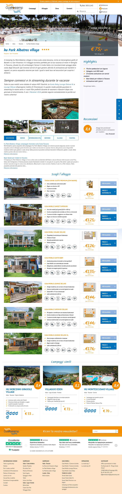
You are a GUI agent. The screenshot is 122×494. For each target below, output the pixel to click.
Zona (57, 8)
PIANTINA (72, 138)
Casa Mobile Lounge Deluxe (69, 468)
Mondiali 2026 (35, 92)
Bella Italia (26, 485)
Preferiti (104, 12)
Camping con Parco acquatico (70, 485)
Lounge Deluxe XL (66, 84)
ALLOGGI (60, 138)
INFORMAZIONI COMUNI (10, 461)
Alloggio (45, 8)
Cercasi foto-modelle (9, 478)
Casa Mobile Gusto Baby (68, 471)
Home (7, 44)
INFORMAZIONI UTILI (35, 138)
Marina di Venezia (27, 471)
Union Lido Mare (27, 480)
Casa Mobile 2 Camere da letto (70, 463)
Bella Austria (45, 475)
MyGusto (104, 9)
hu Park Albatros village (32, 44)
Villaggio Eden (27, 490)
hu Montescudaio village (49, 471)
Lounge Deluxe (10, 87)
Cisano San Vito (27, 487)
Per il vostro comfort (8, 468)
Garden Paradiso (27, 466)
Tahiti (24, 478)
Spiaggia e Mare (27, 475)
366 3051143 (87, 5)
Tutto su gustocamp (8, 463)
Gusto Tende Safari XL (68, 478)
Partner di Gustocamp (9, 473)
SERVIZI (22, 138)
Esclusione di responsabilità (10, 480)
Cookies (5, 485)
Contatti (69, 8)
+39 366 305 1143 (107, 472)
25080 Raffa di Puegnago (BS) (109, 470)
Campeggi (32, 8)
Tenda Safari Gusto (67, 475)
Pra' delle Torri (27, 468)
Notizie (5, 466)
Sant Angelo (26, 473)
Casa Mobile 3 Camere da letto (70, 466)
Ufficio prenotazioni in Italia (108, 463)
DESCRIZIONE (10, 138)
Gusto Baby (54, 84)
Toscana (21, 44)
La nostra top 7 (86, 463)
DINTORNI (47, 138)
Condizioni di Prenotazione (10, 471)
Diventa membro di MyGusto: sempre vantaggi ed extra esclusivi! (60, 1)
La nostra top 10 (86, 466)
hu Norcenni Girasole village (50, 466)
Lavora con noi (7, 475)
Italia (14, 44)
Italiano (104, 5)
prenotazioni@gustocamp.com (110, 474)
